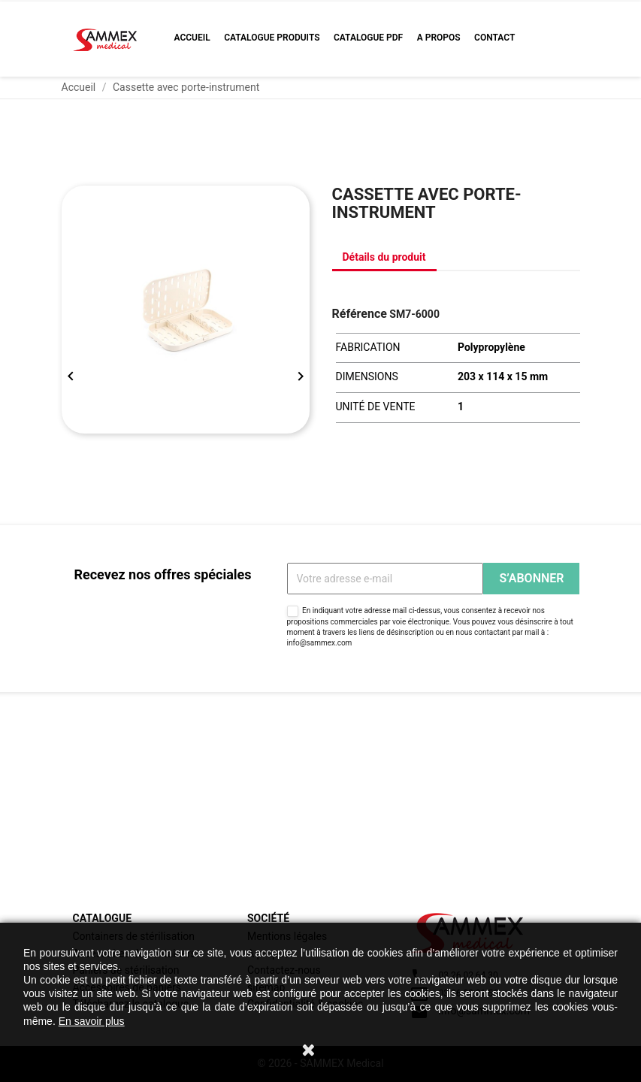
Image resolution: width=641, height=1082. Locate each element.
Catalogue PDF (368, 37)
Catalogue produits (271, 37)
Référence (359, 314)
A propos (439, 37)
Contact (494, 37)
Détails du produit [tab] (384, 257)
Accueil (192, 37)
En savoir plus (92, 1021)
